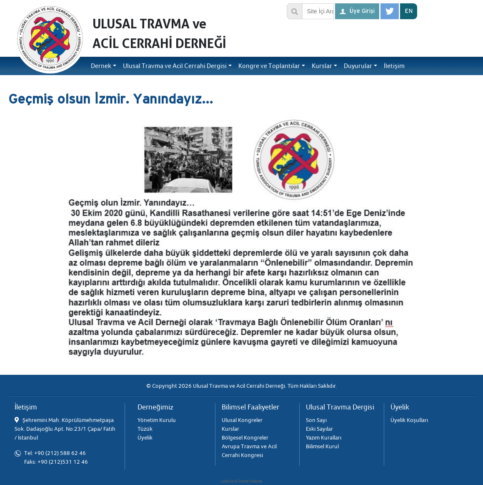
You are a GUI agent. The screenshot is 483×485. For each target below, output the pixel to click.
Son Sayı (316, 420)
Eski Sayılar (319, 429)
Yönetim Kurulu (157, 420)
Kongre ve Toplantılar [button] (269, 66)
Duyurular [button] (358, 66)
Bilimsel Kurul (322, 446)
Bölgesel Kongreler (245, 437)
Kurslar (230, 429)
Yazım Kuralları (323, 437)
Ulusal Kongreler (242, 420)
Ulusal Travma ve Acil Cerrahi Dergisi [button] (175, 66)
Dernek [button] (101, 66)
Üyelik (145, 437)
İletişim (394, 66)
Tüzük (145, 429)
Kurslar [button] (322, 66)
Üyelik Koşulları (409, 420)
